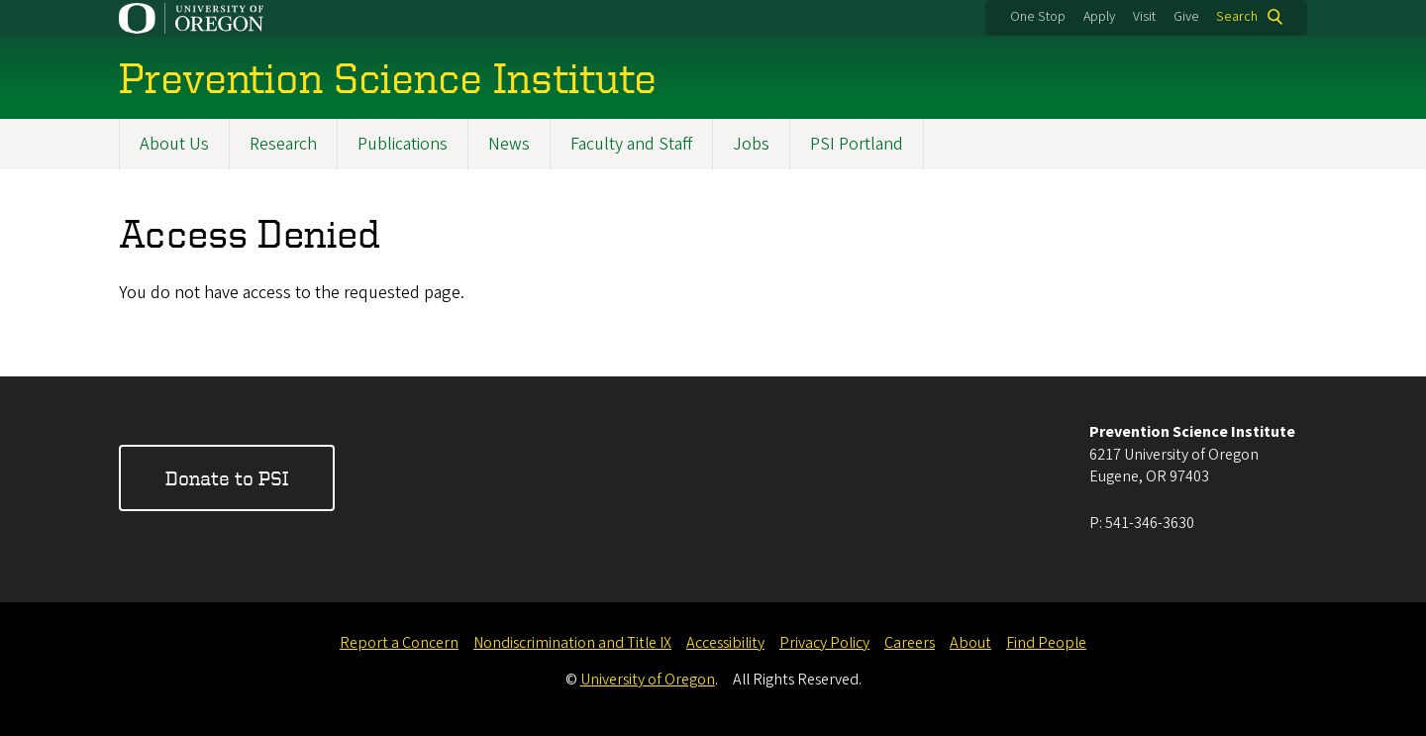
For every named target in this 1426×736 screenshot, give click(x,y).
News (509, 144)
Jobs (751, 144)
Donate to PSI (226, 478)
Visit (1144, 17)
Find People (1046, 643)
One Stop (1038, 17)
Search (1237, 17)
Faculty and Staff (631, 144)
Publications (402, 144)
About (970, 643)
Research (283, 144)
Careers (909, 643)
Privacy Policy (824, 643)
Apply (1099, 17)
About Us (174, 144)
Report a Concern (399, 643)
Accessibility (725, 643)
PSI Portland (856, 144)
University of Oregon (647, 679)
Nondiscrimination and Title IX (572, 643)
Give (1186, 17)
